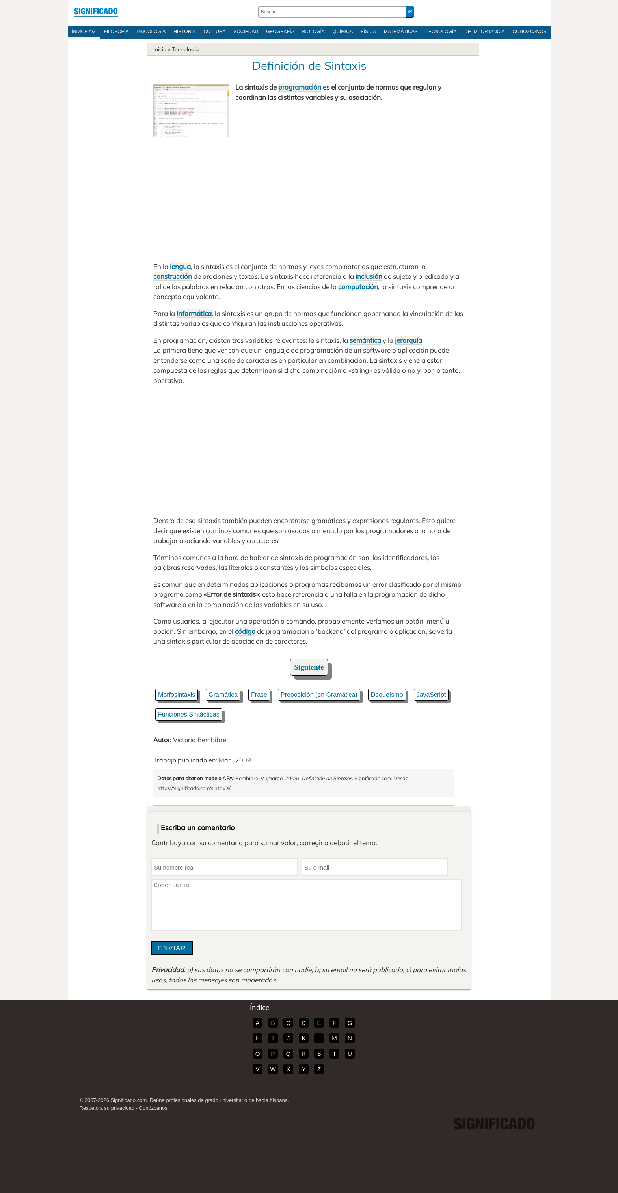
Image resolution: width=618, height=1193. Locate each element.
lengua (180, 266)
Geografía (280, 31)
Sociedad (245, 31)
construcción (172, 276)
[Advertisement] (309, 196)
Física (368, 31)
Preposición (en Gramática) (319, 694)
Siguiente (309, 667)
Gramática (223, 694)
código (245, 631)
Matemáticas (401, 31)
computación (358, 286)
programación (299, 87)
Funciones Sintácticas (189, 714)
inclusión (369, 276)
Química (343, 31)
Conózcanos (530, 31)
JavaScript (431, 694)
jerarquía (408, 340)
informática (194, 313)
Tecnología (441, 31)
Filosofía (116, 31)
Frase (259, 694)
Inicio (159, 49)
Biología (313, 31)
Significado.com (96, 11)
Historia (184, 31)
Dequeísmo (387, 694)
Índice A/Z (84, 31)
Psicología (151, 31)
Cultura (215, 31)
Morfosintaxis (176, 694)
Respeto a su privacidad (107, 1108)
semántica (365, 340)
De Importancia (484, 31)
